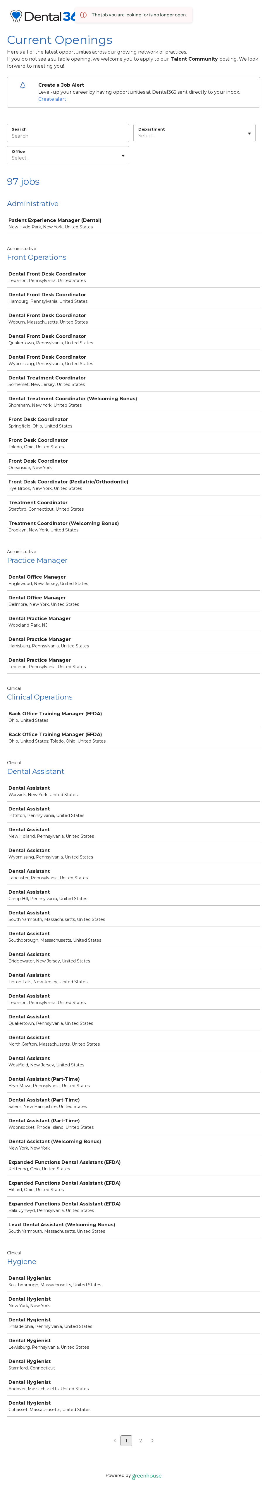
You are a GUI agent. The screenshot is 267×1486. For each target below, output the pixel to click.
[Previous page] (115, 1441)
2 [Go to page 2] (140, 1441)
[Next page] (152, 1441)
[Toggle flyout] (249, 133)
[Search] (68, 137)
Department (151, 129)
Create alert (52, 99)
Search (19, 129)
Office (18, 151)
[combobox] (138, 136)
